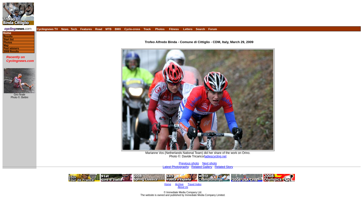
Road (98, 29)
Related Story (224, 167)
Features (86, 29)
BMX (118, 29)
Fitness (174, 29)
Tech (74, 29)
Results (8, 36)
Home (7, 33)
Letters (188, 29)
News (65, 29)
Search (200, 29)
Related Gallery (201, 167)
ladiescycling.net (215, 156)
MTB (109, 29)
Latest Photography (176, 167)
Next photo (209, 163)
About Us (183, 187)
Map (6, 45)
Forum (212, 29)
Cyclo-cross (132, 29)
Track (147, 29)
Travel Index (195, 184)
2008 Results (11, 51)
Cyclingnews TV (47, 29)
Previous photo (189, 163)
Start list (9, 39)
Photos (159, 29)
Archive (179, 184)
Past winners (11, 48)
